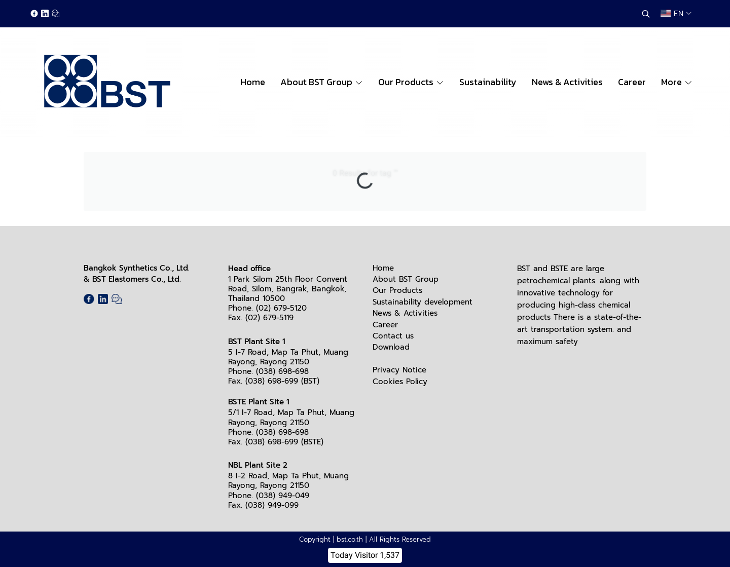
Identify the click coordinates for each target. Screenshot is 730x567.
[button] (645, 13)
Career (385, 324)
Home (383, 268)
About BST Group (406, 279)
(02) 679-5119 (269, 317)
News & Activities (405, 313)
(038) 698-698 (282, 371)
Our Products (397, 290)
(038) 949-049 (282, 495)
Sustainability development (422, 302)
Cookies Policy (400, 381)
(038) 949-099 (272, 505)
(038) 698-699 (271, 381)
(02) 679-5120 (281, 308)
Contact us (393, 336)
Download (391, 347)
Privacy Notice (399, 369)
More (676, 82)
